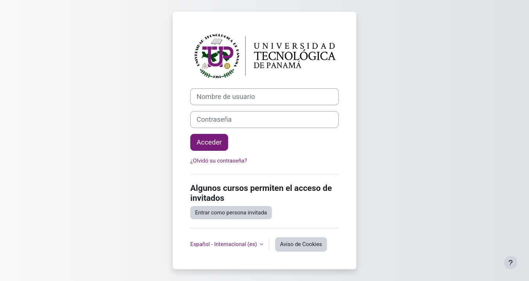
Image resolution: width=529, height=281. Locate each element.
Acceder (209, 142)
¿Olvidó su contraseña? (218, 160)
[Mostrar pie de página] (510, 262)
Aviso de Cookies (301, 244)
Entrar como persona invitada (231, 212)
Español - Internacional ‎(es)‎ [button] (224, 244)
